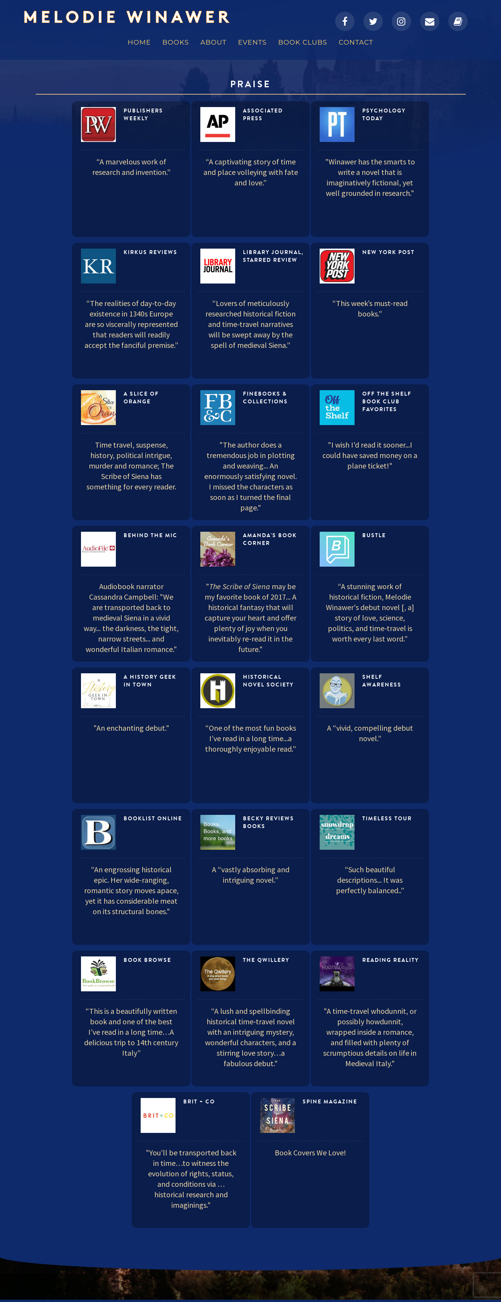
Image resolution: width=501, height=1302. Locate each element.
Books (175, 42)
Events (252, 42)
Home (139, 42)
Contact (356, 42)
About (213, 42)
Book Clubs (302, 42)
